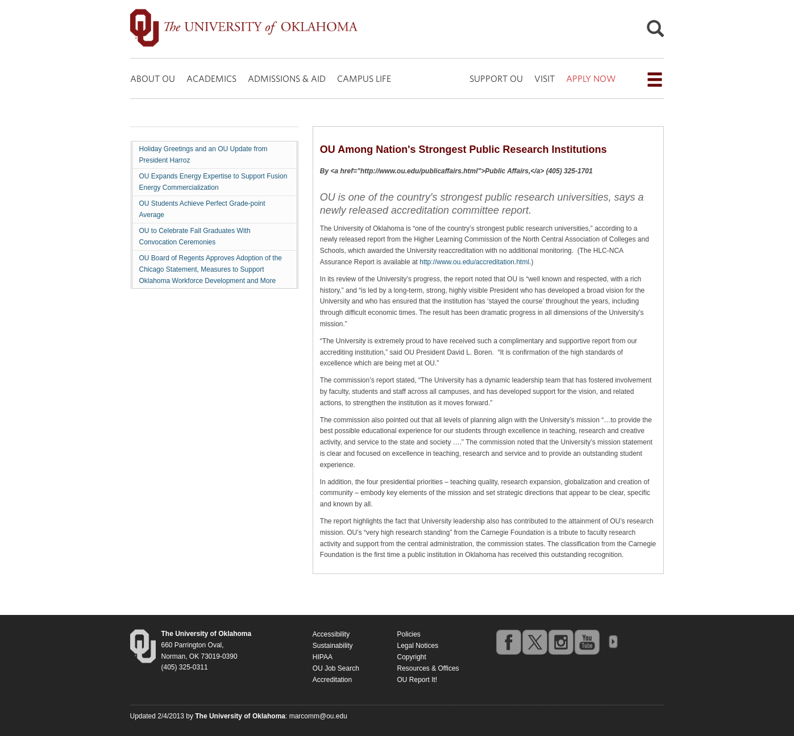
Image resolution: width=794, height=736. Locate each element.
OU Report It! (417, 680)
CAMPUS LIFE (364, 78)
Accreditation (332, 680)
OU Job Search (336, 668)
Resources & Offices (428, 668)
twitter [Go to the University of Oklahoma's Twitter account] (534, 642)
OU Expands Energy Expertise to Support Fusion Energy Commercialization (213, 182)
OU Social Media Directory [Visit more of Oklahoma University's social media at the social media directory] (613, 642)
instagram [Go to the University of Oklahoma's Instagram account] (560, 642)
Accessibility (331, 634)
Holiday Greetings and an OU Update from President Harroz (203, 154)
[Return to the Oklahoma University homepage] (206, 634)
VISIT (544, 78)
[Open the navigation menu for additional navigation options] (655, 79)
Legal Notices (417, 646)
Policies (408, 634)
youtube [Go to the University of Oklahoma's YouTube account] (586, 642)
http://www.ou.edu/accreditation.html (474, 262)
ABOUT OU (152, 78)
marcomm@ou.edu (318, 716)
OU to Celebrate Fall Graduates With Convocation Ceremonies (195, 236)
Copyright (411, 657)
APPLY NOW (591, 78)
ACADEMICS (211, 78)
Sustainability (333, 646)
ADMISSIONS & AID (287, 78)
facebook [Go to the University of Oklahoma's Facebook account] (508, 642)
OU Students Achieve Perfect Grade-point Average (202, 209)
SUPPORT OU (496, 78)
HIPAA (322, 657)
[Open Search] (655, 31)
